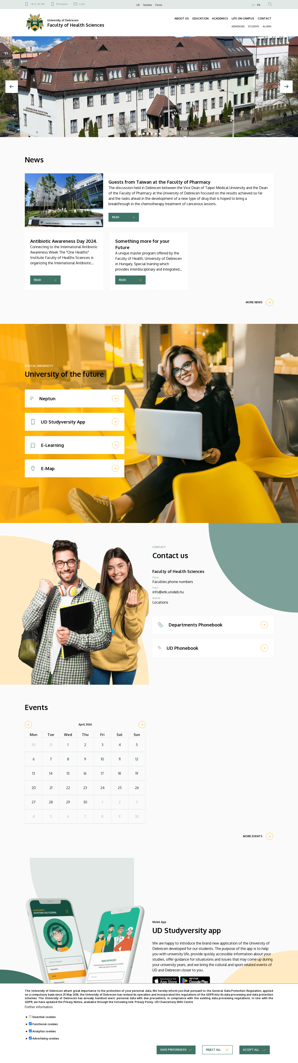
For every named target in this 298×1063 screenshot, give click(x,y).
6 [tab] (156, 134)
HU (253, 5)
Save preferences (173, 1049)
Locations (160, 602)
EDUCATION (200, 18)
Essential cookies (44, 1017)
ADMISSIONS (238, 26)
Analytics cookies (44, 1031)
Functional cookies (45, 1024)
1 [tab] (135, 134)
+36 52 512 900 (37, 4)
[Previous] (11, 86)
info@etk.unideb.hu (168, 592)
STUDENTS (253, 26)
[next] (142, 724)
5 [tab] (152, 134)
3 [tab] (144, 134)
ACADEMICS (220, 18)
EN (258, 5)
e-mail (82, 4)
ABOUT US (182, 18)
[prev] (28, 724)
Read (115, 217)
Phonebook (61, 4)
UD (138, 5)
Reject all (213, 1049)
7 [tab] (160, 134)
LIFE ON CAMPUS (243, 18)
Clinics (158, 5)
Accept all (251, 1049)
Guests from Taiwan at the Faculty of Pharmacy (160, 182)
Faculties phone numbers (172, 581)
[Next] (286, 86)
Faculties (147, 5)
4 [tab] (148, 134)
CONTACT (264, 18)
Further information (39, 1007)
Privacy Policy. (144, 1002)
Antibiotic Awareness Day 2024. (63, 241)
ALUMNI (267, 26)
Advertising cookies (45, 1038)
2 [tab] (139, 134)
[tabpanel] (149, 86)
